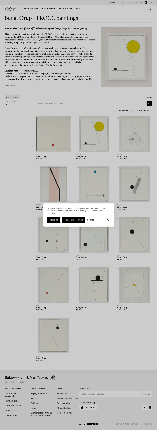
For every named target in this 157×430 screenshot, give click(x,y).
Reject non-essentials (74, 220)
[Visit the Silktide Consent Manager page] (107, 220)
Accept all (54, 220)
